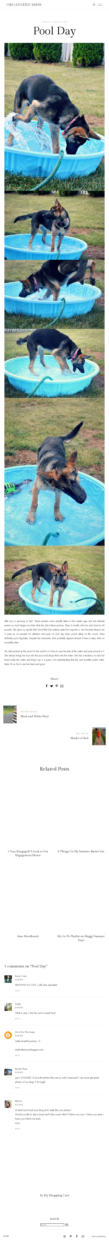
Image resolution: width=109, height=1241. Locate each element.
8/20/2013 (19, 979)
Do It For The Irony (25, 1032)
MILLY (18, 1101)
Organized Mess (24, 5)
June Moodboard (28, 936)
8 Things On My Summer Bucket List (81, 851)
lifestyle (45, 22)
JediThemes (102, 1236)
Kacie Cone (21, 976)
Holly (18, 1004)
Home (6, 1236)
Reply (17, 990)
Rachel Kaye (21, 1069)
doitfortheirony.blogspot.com (29, 1049)
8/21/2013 (19, 1105)
